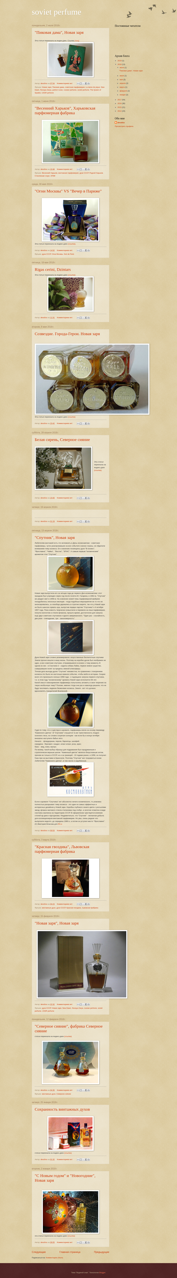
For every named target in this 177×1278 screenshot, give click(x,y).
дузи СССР (84, 173)
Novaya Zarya (45, 90)
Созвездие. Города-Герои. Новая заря (67, 333)
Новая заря (46, 87)
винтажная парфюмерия (68, 173)
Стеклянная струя (42, 176)
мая (121, 80)
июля (122, 68)
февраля (123, 91)
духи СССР (46, 254)
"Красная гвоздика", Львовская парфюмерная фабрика (62, 849)
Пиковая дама (58, 87)
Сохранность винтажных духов (62, 1109)
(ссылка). (72, 244)
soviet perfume (56, 11)
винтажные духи (48, 908)
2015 (120, 107)
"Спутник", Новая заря (55, 537)
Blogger (102, 1273)
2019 (120, 61)
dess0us (121, 123)
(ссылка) (72, 275)
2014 (120, 111)
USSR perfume (48, 93)
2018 (120, 64)
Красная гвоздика (74, 908)
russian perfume (70, 90)
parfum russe (57, 90)
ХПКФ (52, 176)
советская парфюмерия (75, 87)
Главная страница (69, 1252)
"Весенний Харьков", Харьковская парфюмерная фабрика (65, 110)
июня (122, 76)
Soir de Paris (69, 254)
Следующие (39, 1252)
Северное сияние (63, 1094)
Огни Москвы (57, 254)
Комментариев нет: (65, 83)
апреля (123, 83)
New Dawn (66, 1008)
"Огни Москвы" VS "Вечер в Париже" (68, 191)
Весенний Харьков (49, 173)
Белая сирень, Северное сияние (62, 439)
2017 (120, 100)
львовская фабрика (90, 908)
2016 (120, 103)
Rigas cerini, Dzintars (53, 269)
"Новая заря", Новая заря (57, 923)
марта (122, 87)
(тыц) (77, 41)
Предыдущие (101, 1252)
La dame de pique (93, 87)
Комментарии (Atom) (54, 1258)
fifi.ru (60, 824)
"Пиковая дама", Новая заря (59, 32)
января (123, 95)
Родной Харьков (96, 173)
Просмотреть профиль (124, 126)
